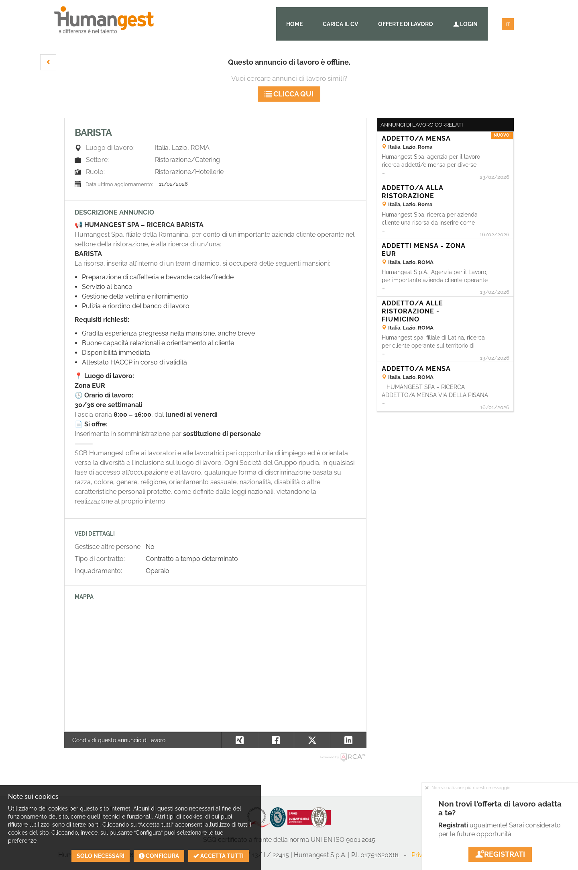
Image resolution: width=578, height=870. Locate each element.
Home (294, 24)
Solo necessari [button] (100, 856)
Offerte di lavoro (405, 24)
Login (465, 24)
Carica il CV (340, 24)
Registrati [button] (500, 854)
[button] (48, 62)
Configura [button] (159, 856)
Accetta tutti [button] (218, 856)
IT (508, 24)
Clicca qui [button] (289, 94)
